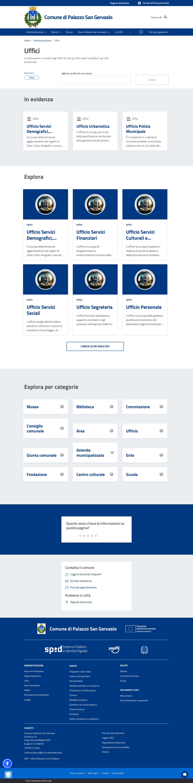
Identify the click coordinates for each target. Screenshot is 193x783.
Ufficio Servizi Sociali (41, 310)
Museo (33, 407)
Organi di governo (32, 676)
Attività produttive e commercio (84, 685)
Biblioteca (85, 407)
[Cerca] (165, 17)
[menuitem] (117, 32)
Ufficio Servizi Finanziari (90, 235)
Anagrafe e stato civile (79, 671)
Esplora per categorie (51, 386)
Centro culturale (90, 474)
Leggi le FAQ (108, 737)
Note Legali (93, 773)
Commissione (138, 407)
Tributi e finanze (76, 709)
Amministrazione (42, 40)
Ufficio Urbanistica (92, 126)
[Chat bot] (184, 774)
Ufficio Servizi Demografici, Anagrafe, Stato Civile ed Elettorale (43, 133)
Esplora (33, 176)
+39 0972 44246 (32, 748)
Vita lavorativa (76, 681)
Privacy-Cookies (77, 773)
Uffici (57, 40)
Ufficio (132, 431)
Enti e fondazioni (32, 685)
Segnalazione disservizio (113, 742)
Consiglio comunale (35, 428)
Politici (27, 690)
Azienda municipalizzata (90, 452)
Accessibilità (117, 773)
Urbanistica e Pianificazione (82, 690)
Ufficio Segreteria (94, 307)
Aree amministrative (34, 671)
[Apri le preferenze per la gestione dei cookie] (8, 774)
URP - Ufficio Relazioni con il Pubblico (41, 758)
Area (80, 431)
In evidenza (38, 99)
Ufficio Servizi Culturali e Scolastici (140, 238)
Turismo (73, 695)
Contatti (29, 728)
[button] (153, 3)
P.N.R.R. (105, 752)
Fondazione (37, 474)
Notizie (123, 671)
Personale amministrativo (36, 695)
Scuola (132, 474)
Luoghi (27, 699)
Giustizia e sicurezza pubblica (83, 704)
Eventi (123, 680)
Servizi (73, 666)
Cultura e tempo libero (79, 676)
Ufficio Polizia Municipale (138, 128)
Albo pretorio (126, 695)
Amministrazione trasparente (134, 700)
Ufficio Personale (143, 307)
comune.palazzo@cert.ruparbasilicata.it (43, 752)
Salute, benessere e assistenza (84, 719)
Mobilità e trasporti (78, 700)
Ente (130, 455)
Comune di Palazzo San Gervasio (78, 17)
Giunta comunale (42, 455)
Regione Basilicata (119, 3)
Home (27, 40)
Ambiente (74, 714)
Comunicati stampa (129, 676)
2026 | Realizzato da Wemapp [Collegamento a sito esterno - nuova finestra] (38, 780)
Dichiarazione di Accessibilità (115, 747)
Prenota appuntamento (113, 733)
